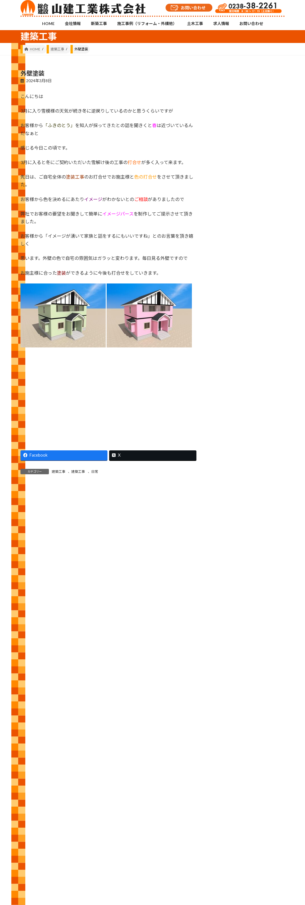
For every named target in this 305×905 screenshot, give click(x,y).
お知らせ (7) (229, 465)
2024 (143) (228, 621)
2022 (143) (228, 656)
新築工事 (79, 805)
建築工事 (58, 471)
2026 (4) (226, 587)
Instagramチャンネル (152, 777)
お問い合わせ (219, 805)
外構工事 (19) (231, 499)
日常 (94, 471)
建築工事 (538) (232, 516)
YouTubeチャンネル (243, 779)
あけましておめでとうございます (270, 345)
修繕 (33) (227, 482)
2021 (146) (228, 673)
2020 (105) (228, 690)
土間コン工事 (270, 253)
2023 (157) (228, 639)
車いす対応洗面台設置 (270, 165)
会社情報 (54, 805)
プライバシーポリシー (257, 805)
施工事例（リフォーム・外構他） (122, 805)
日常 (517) (228, 533)
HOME (31, 805)
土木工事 (166, 805)
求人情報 (191, 805)
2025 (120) (228, 604)
